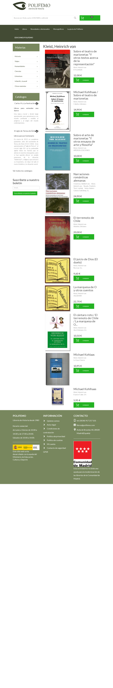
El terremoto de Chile (84, 219)
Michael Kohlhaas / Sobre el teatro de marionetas (86, 95)
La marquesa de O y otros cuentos (85, 288)
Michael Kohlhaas (85, 389)
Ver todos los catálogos (22, 171)
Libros (24, 29)
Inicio (18, 28)
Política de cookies (53, 440)
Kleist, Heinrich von (80, 67)
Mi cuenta (49, 444)
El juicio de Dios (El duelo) (86, 260)
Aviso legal (49, 425)
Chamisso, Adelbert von (82, 184)
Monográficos (58, 29)
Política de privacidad (54, 436)
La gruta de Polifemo (75, 29)
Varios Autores (89, 188)
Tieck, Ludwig (78, 188)
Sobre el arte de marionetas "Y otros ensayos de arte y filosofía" (84, 139)
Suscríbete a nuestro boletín (25, 193)
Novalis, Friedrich (89, 186)
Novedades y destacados (40, 29)
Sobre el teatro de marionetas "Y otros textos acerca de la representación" (86, 57)
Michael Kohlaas (84, 354)
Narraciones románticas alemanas (81, 177)
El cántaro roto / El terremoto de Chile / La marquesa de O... (86, 319)
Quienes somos (51, 421)
